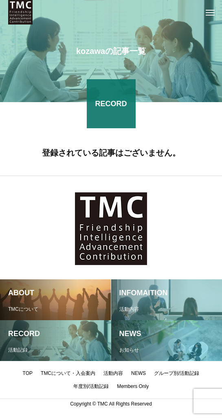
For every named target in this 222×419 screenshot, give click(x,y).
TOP (28, 373)
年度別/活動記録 (91, 386)
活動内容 (113, 373)
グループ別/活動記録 (176, 373)
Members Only (133, 386)
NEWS (138, 373)
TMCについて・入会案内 (68, 373)
